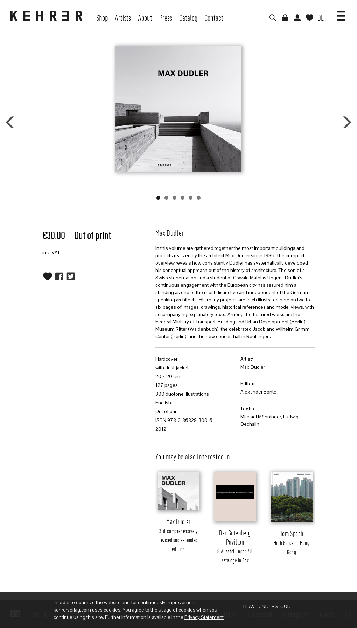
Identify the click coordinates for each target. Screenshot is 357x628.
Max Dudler (252, 367)
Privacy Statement (204, 617)
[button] (341, 13)
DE (320, 17)
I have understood (267, 606)
